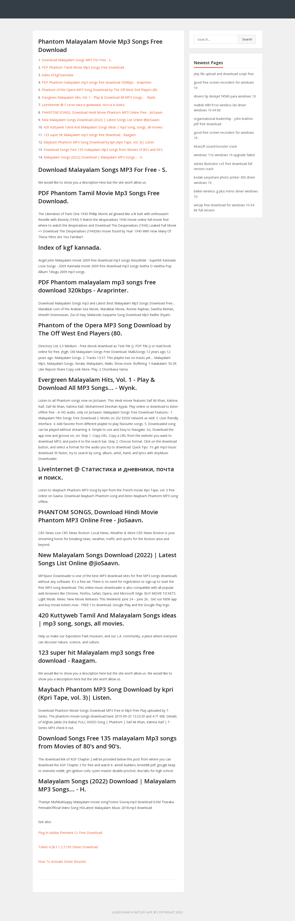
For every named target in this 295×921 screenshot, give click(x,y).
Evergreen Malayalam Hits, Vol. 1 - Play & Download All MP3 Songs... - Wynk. (99, 97)
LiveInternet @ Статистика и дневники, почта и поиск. (83, 105)
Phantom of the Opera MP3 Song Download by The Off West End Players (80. (100, 90)
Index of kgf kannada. (58, 75)
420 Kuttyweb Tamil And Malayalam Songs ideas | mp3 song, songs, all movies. (103, 127)
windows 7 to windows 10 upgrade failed (224, 155)
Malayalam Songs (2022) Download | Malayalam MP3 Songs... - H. (93, 157)
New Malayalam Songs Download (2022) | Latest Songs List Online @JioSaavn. (101, 120)
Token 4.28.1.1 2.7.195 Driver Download (68, 847)
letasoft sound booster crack (215, 146)
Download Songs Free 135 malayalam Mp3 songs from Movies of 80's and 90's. (103, 149)
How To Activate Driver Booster (62, 861)
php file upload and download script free (224, 74)
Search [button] (247, 39)
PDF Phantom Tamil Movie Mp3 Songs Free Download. (83, 67)
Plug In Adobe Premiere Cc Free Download (70, 832)
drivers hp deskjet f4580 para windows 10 (225, 96)
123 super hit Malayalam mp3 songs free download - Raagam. (90, 135)
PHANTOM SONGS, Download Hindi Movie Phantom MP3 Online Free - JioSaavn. (102, 112)
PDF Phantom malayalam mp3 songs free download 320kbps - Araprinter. (97, 82)
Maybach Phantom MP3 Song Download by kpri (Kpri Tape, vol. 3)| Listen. (99, 142)
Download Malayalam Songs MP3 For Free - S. (77, 60)
